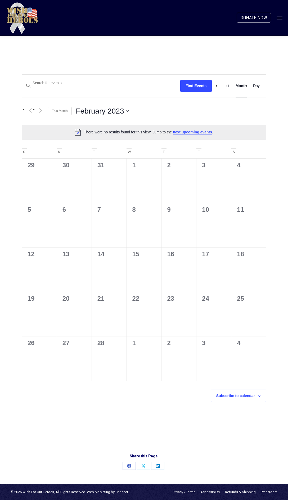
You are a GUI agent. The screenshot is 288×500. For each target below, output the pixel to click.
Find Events (196, 86)
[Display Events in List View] (226, 86)
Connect (121, 492)
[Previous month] (30, 110)
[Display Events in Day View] (256, 86)
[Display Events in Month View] (241, 86)
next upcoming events (192, 132)
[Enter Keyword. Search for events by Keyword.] (101, 83)
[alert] (144, 132)
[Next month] (40, 110)
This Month (60, 111)
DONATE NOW (254, 17)
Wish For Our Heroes (38, 492)
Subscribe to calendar (235, 396)
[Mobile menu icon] (279, 18)
